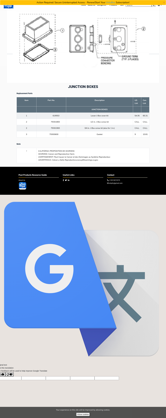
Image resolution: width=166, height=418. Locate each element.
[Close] (164, 2)
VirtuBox (110, 2)
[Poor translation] (9, 379)
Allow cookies (83, 414)
